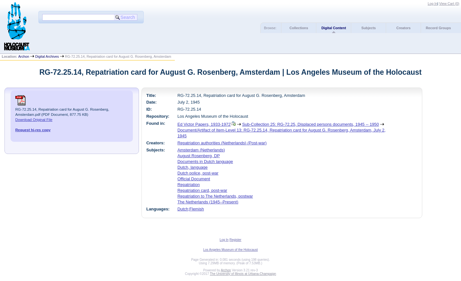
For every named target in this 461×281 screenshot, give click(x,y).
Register (235, 240)
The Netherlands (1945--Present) (207, 202)
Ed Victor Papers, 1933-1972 (203, 124)
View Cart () (449, 3)
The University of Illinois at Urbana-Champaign (243, 274)
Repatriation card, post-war (202, 190)
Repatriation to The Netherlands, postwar (215, 196)
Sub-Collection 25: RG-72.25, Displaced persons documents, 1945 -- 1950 (310, 124)
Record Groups (438, 28)
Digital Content (333, 28)
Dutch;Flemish (190, 209)
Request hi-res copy (33, 130)
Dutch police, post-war (197, 173)
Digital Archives (47, 56)
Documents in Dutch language (205, 161)
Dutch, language (192, 167)
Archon (23, 56)
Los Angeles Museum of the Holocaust (230, 249)
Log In (432, 3)
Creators (403, 28)
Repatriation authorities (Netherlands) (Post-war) (222, 142)
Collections (298, 28)
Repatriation (188, 184)
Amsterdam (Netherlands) (201, 150)
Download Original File (34, 120)
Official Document (193, 178)
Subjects (368, 28)
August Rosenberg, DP (198, 155)
